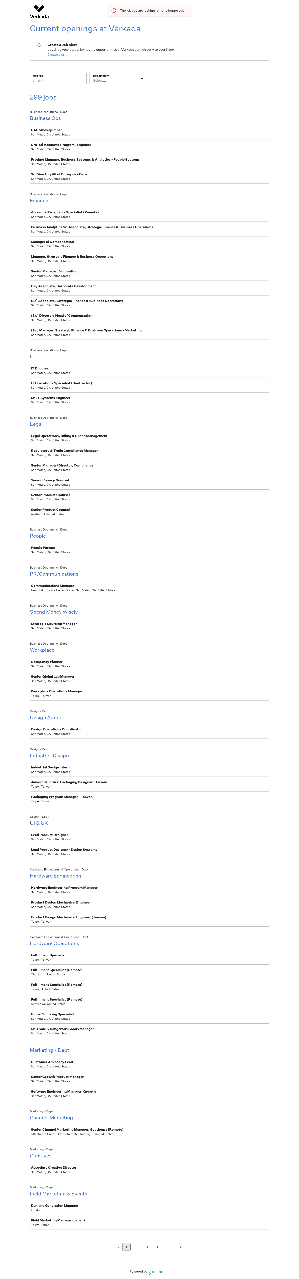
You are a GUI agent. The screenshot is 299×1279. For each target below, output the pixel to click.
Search (38, 76)
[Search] (58, 81)
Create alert (57, 55)
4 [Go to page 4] (157, 1247)
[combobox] (93, 80)
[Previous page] (118, 1247)
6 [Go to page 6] (173, 1247)
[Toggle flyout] (142, 78)
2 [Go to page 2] (136, 1247)
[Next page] (181, 1247)
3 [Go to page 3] (147, 1247)
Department (101, 76)
